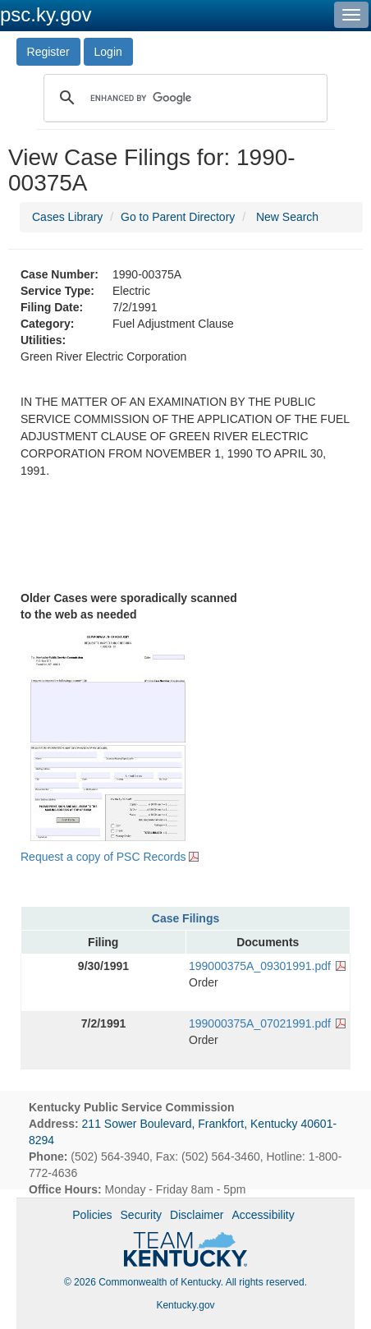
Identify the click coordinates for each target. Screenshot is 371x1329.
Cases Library (67, 216)
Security (142, 1214)
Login (108, 51)
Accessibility (262, 1214)
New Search (287, 216)
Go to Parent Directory (178, 216)
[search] (183, 98)
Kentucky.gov (185, 1305)
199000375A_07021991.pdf (260, 1023)
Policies (92, 1214)
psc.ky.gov (46, 14)
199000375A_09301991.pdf (260, 966)
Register (48, 51)
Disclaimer (196, 1214)
